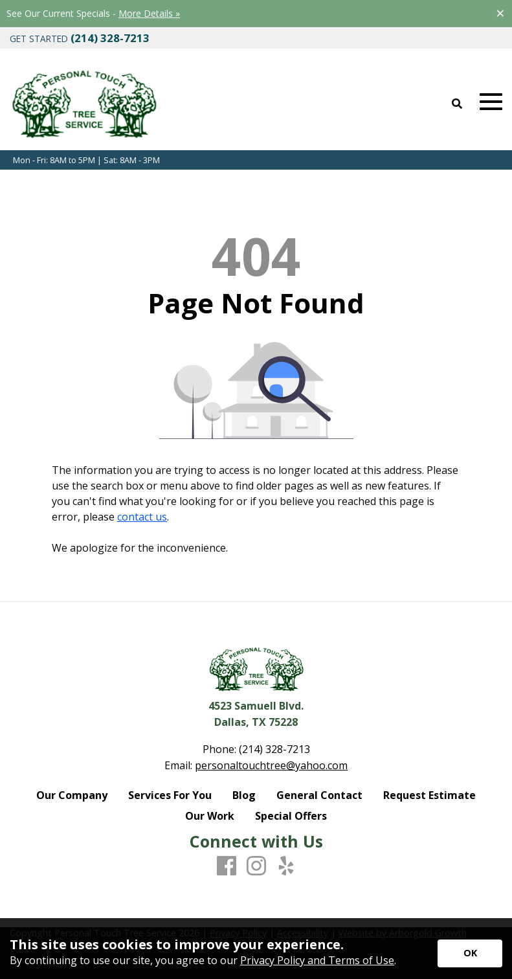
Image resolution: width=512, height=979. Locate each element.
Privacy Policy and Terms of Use (317, 960)
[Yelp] (286, 866)
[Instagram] (256, 866)
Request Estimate (429, 795)
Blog (244, 795)
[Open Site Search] (457, 104)
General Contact (319, 795)
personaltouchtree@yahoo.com (271, 765)
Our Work (209, 816)
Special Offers (291, 816)
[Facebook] (226, 866)
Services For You (170, 795)
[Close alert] (500, 13)
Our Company (71, 795)
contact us (142, 517)
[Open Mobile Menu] (491, 102)
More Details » (149, 13)
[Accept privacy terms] (470, 953)
